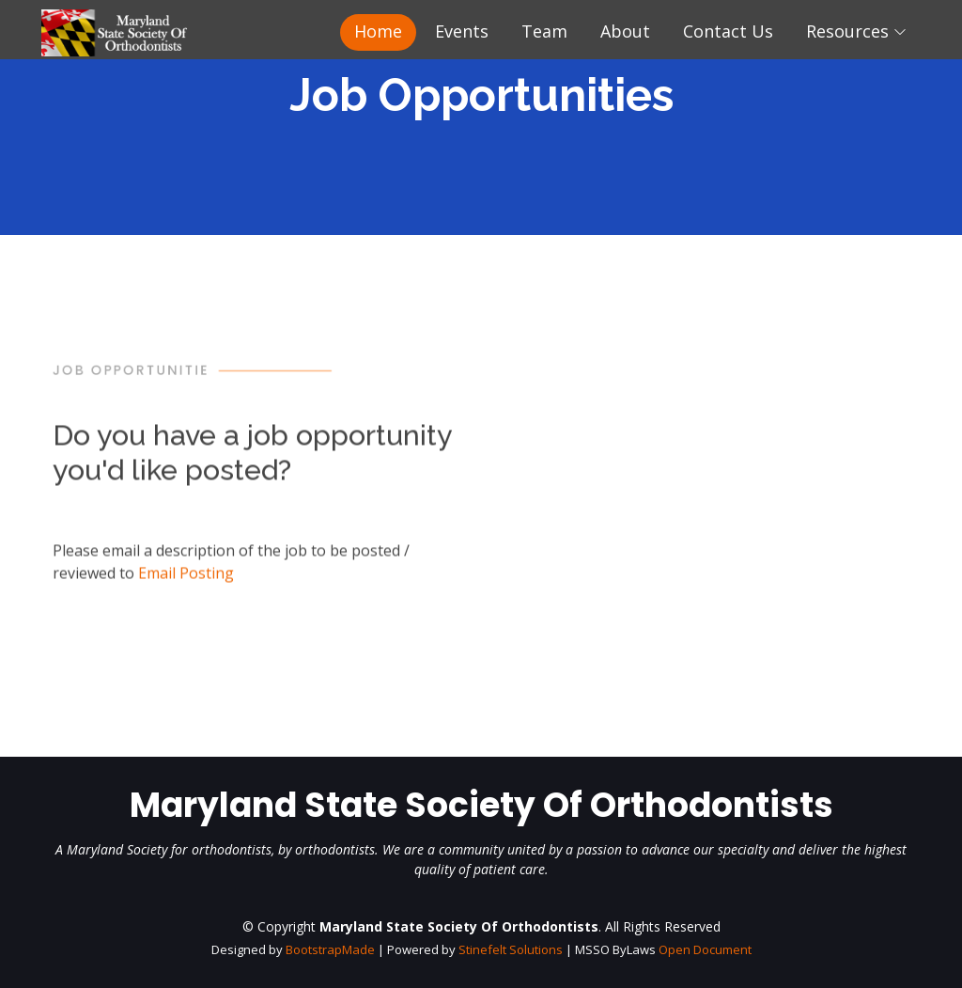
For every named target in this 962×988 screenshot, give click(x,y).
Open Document (705, 949)
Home (378, 31)
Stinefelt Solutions (510, 949)
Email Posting (186, 582)
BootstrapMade (330, 949)
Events (462, 31)
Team (544, 31)
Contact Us (728, 31)
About (625, 31)
